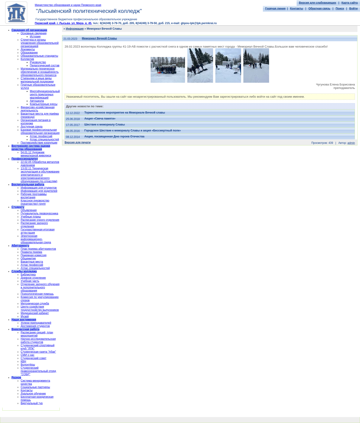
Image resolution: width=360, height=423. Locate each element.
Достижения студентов (35, 326)
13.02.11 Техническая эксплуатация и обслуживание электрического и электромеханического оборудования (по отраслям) (40, 175)
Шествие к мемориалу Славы (104, 124)
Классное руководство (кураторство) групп (35, 202)
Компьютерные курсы (43, 104)
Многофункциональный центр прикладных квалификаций (45, 94)
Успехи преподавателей (36, 322)
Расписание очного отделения (40, 219)
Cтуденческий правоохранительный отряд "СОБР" (38, 371)
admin (351, 143)
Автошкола (37, 100)
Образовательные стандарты (39, 55)
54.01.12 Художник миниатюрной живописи (36, 154)
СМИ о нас (27, 355)
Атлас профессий (41, 136)
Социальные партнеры (35, 387)
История (35, 36)
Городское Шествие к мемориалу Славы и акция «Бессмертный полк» (132, 130)
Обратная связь (319, 8)
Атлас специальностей (44, 139)
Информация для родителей (39, 191)
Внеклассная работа (25, 329)
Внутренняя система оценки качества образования (30, 147)
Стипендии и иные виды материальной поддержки (37, 80)
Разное (16, 377)
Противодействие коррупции (39, 142)
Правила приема (31, 252)
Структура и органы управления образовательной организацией (40, 43)
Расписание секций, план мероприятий (37, 334)
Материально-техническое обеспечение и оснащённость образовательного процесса (40, 72)
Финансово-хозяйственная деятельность (37, 109)
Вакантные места (32, 261)
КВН (23, 361)
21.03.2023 (70, 38)
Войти (353, 8)
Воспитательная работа (27, 184)
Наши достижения (23, 319)
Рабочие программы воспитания (34, 196)
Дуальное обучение (33, 393)
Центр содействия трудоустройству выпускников (40, 308)
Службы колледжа (24, 271)
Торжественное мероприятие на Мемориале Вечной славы (124, 112)
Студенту (17, 207)
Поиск (340, 8)
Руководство (38, 62)
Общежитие (28, 258)
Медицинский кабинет (35, 313)
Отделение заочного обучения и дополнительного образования (40, 287)
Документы (28, 49)
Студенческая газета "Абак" (38, 351)
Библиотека (28, 274)
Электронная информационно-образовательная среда (36, 239)
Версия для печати (77, 142)
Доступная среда (31, 126)
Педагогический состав (44, 65)
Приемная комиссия (33, 255)
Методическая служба (35, 303)
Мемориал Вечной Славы (99, 38)
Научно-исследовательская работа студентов (38, 340)
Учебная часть (30, 281)
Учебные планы (31, 216)
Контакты (296, 8)
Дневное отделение (33, 277)
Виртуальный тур (32, 403)
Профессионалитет (24, 158)
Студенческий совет (33, 358)
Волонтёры (28, 364)
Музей (25, 316)
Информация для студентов (39, 187)
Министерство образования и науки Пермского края (68, 5)
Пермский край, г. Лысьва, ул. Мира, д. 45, (63, 23)
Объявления (29, 210)
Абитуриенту (20, 245)
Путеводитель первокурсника (39, 213)
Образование (29, 52)
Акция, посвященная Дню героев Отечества (114, 136)
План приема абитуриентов (38, 248)
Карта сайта (349, 2)
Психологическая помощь (37, 293)
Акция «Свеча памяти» (99, 118)
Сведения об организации (29, 30)
